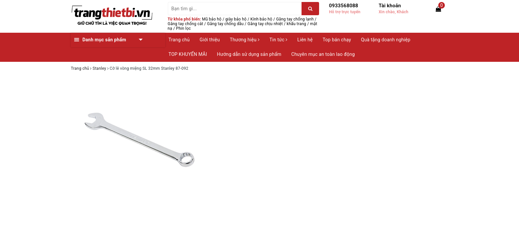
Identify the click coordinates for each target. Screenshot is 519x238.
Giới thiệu (210, 39)
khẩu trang (296, 23)
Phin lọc (183, 28)
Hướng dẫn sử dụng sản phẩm (249, 54)
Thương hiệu (245, 39)
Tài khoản (390, 6)
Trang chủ (179, 39)
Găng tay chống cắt (185, 23)
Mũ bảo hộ (211, 19)
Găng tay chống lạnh (295, 19)
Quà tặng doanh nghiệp (385, 39)
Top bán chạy (337, 39)
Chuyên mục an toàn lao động (323, 54)
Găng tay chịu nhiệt (265, 23)
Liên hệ (304, 39)
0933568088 (343, 6)
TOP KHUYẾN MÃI (187, 54)
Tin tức (278, 39)
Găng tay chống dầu (225, 23)
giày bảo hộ (236, 19)
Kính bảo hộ (261, 19)
